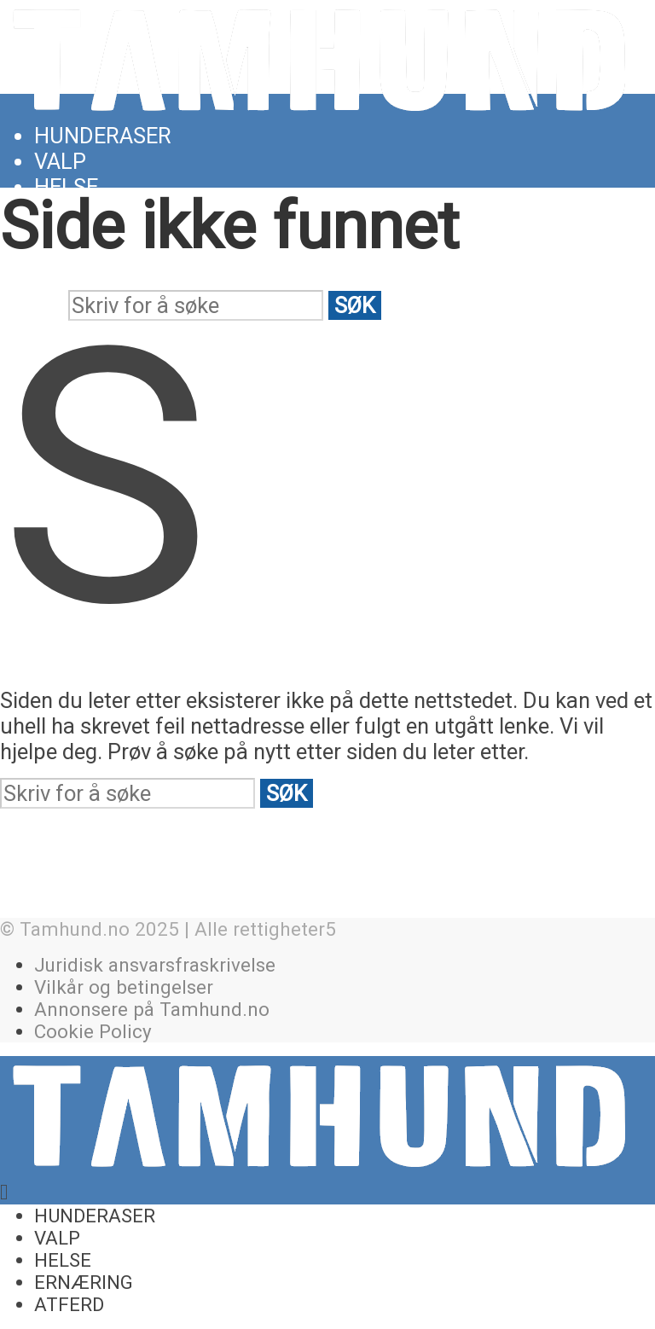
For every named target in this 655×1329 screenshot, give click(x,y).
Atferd (69, 1304)
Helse (66, 187)
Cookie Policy (93, 1031)
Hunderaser (102, 135)
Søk (354, 305)
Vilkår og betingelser (123, 987)
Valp (60, 161)
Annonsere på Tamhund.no (152, 1009)
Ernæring (83, 1282)
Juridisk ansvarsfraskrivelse (154, 965)
